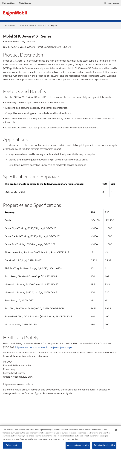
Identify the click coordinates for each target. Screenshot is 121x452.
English (54, 25)
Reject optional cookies (104, 445)
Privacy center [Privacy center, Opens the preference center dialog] (12, 445)
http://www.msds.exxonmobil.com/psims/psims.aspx (43, 347)
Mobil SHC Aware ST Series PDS (33, 25)
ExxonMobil (10, 25)
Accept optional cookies (78, 445)
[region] (60, 438)
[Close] (115, 430)
